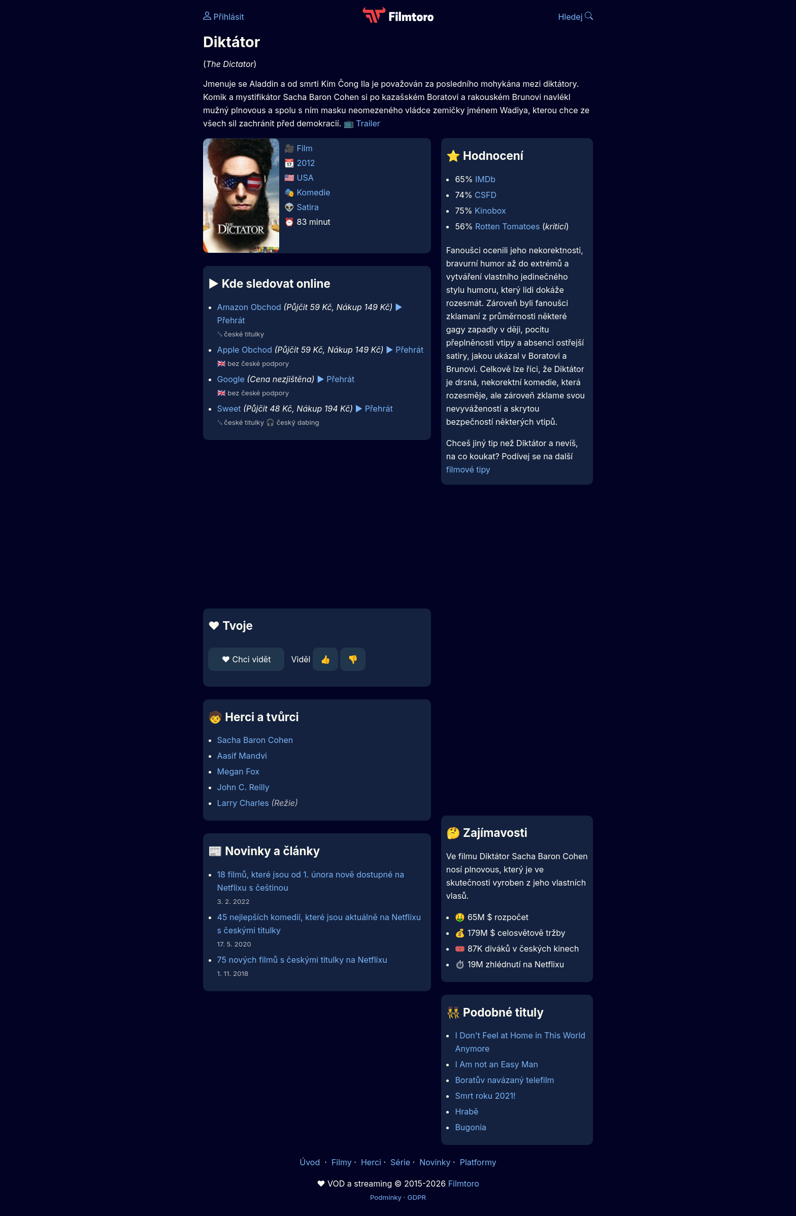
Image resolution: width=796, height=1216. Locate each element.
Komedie (313, 192)
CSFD (485, 195)
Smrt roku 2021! (485, 1096)
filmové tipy (468, 469)
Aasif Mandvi (242, 756)
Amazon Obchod (249, 307)
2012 (306, 163)
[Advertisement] (129, 156)
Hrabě (466, 1111)
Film (305, 148)
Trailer (368, 123)
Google (231, 379)
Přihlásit (223, 17)
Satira (308, 207)
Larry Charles (243, 803)
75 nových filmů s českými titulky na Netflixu (302, 960)
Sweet (229, 408)
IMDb (485, 179)
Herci (371, 1162)
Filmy (341, 1162)
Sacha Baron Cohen (255, 740)
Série (400, 1162)
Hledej (575, 17)
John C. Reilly (243, 787)
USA (305, 178)
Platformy (478, 1162)
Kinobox (490, 211)
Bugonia (470, 1127)
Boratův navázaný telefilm (504, 1080)
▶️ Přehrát (404, 350)
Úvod (311, 1162)
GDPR (416, 1197)
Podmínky (386, 1197)
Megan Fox (238, 771)
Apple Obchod (244, 350)
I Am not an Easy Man (496, 1064)
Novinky (434, 1162)
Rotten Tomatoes (507, 226)
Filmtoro (463, 1183)
